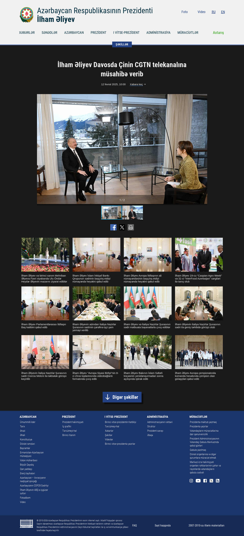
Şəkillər (108, 435)
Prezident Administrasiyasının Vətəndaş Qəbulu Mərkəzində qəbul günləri (204, 442)
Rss (223, 19)
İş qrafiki (66, 426)
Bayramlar (25, 448)
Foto (184, 12)
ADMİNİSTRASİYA (158, 32)
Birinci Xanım (68, 435)
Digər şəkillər (125, 397)
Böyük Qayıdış (27, 464)
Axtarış (218, 32)
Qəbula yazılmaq (198, 449)
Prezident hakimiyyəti (72, 422)
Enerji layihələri (27, 473)
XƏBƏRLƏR (27, 32)
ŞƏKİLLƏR (122, 44)
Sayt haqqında (163, 525)
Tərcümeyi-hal (69, 430)
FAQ (134, 525)
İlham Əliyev (56, 19)
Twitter (216, 19)
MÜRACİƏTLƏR (187, 32)
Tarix (22, 426)
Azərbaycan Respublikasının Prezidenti (95, 10)
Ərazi (22, 430)
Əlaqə (150, 435)
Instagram (196, 19)
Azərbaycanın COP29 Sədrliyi (34, 485)
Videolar (109, 439)
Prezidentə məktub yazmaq (203, 422)
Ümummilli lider (27, 422)
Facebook (210, 19)
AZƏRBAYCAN (74, 32)
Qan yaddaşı (26, 469)
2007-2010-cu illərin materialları (206, 525)
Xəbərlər (109, 430)
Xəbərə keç (136, 84)
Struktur (151, 426)
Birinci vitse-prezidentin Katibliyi (120, 422)
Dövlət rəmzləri (27, 443)
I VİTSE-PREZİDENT (126, 32)
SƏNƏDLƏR (49, 32)
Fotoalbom (25, 497)
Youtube (203, 19)
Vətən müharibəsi (28, 460)
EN (223, 12)
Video (201, 12)
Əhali (22, 435)
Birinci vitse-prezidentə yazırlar (120, 443)
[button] (204, 149)
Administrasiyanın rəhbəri (160, 422)
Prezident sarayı (155, 430)
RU (214, 12)
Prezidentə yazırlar (199, 426)
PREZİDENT (98, 32)
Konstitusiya (26, 439)
